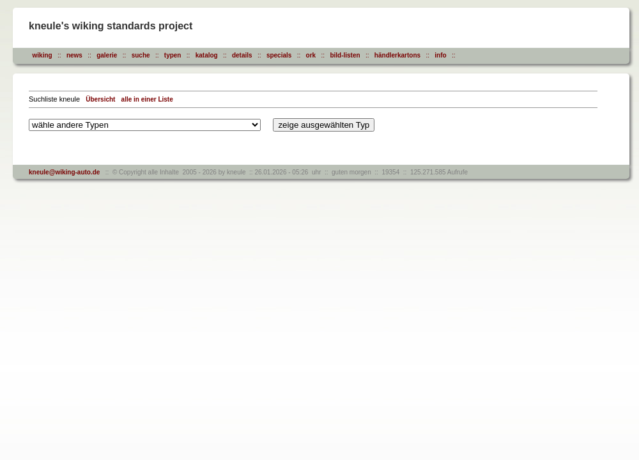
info (440, 55)
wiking (42, 55)
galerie (106, 55)
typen (172, 55)
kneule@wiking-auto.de (64, 172)
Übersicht (100, 99)
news (74, 55)
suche (141, 55)
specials (278, 55)
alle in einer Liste (147, 99)
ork (311, 55)
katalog (207, 55)
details (242, 55)
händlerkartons (397, 55)
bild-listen (345, 55)
